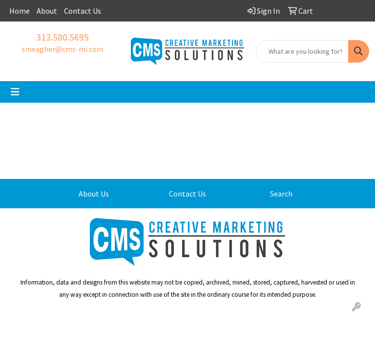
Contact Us (82, 11)
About (47, 11)
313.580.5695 (62, 37)
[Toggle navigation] (15, 92)
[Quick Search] (302, 51)
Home (19, 11)
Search (281, 193)
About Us (94, 193)
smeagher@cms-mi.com (62, 49)
